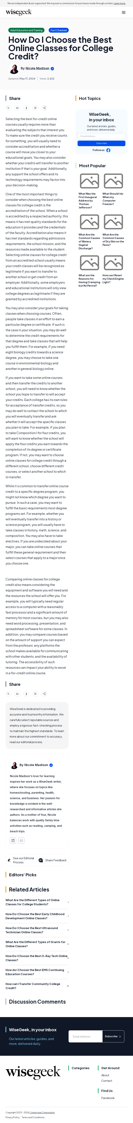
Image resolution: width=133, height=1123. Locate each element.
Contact (106, 1080)
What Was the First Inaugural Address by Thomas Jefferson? (88, 200)
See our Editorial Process (20, 860)
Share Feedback (52, 860)
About (105, 1075)
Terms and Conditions (33, 1117)
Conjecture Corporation (42, 1112)
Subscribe (101, 143)
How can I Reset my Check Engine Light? (113, 279)
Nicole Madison (37, 68)
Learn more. (120, 3)
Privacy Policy (13, 1117)
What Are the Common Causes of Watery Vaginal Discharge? (89, 241)
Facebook (107, 1098)
